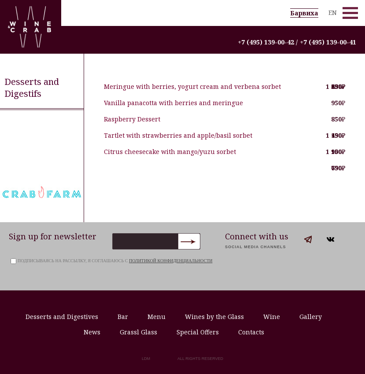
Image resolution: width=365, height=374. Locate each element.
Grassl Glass (138, 332)
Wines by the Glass (214, 316)
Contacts (251, 332)
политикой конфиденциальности (171, 260)
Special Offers (198, 332)
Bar (123, 316)
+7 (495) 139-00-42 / (268, 42)
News (92, 332)
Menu (156, 316)
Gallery (310, 316)
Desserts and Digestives (62, 316)
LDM (146, 358)
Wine (271, 316)
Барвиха (304, 13)
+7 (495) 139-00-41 (328, 42)
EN (332, 12)
